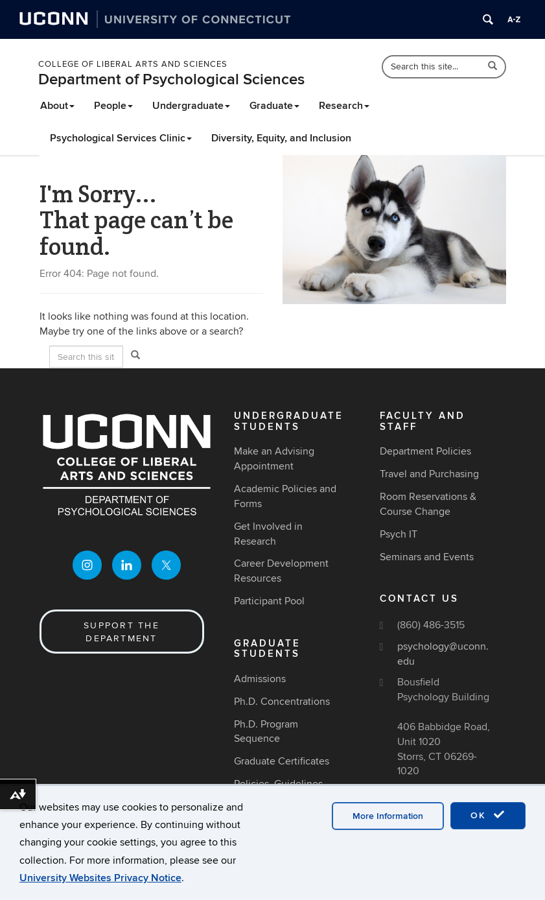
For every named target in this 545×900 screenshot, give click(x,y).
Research (344, 105)
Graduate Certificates (281, 761)
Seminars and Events (427, 557)
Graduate (274, 105)
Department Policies (425, 451)
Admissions (260, 678)
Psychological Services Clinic (121, 138)
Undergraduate (191, 105)
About (57, 105)
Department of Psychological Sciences (171, 79)
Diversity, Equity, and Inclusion (281, 138)
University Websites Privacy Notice (100, 877)
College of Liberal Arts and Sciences (132, 64)
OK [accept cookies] (487, 815)
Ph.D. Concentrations (282, 701)
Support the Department (121, 632)
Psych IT (398, 534)
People (113, 105)
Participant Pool (269, 601)
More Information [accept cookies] (388, 816)
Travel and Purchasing (429, 474)
